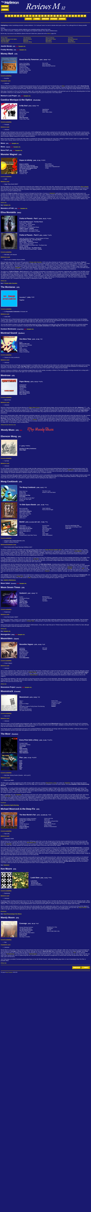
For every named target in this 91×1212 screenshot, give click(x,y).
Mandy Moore (71, 42)
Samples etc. (22, 46)
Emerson (70, 567)
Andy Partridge (32, 672)
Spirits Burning (14, 805)
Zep (83, 568)
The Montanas (27, 37)
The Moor (70, 37)
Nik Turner (8, 796)
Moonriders (49, 40)
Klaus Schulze (82, 907)
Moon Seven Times (51, 39)
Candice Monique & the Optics (9, 39)
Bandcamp (3, 911)
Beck (63, 86)
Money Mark (4, 37)
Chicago (70, 568)
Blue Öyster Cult (31, 842)
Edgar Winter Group (34, 407)
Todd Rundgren (33, 954)
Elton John (70, 469)
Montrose (25, 40)
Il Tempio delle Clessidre (35, 262)
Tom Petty (36, 559)
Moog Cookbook (50, 37)
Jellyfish (56, 549)
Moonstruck (49, 42)
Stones (35, 419)
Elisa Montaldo (5, 42)
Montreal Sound (27, 39)
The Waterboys (10, 954)
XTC (74, 952)
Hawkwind (52, 193)
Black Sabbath (84, 186)
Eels (29, 577)
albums (49, 33)
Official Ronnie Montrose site (8, 424)
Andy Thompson (9, 972)
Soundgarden (78, 551)
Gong (54, 783)
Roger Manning (49, 549)
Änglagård (17, 267)
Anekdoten (18, 794)
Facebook (3, 802)
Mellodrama (12, 580)
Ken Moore (71, 40)
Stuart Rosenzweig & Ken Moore (13, 914)
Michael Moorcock (73, 39)
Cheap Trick (20, 576)
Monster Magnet (5, 40)
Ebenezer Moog (27, 42)
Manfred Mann (34, 675)
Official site (3, 202)
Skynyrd (47, 571)
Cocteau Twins (30, 621)
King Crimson (49, 783)
